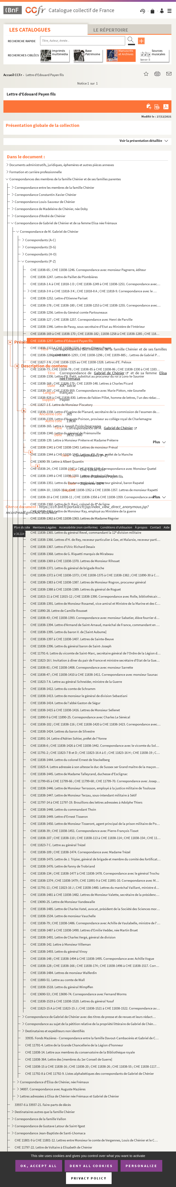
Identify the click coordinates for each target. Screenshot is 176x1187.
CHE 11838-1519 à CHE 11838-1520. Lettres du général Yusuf (72, 1001)
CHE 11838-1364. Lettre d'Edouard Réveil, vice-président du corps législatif (82, 525)
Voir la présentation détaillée (141, 140)
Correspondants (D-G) (40, 247)
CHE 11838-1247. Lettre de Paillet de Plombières (64, 277)
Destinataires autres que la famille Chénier (45, 1112)
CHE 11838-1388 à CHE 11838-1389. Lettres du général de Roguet (75, 589)
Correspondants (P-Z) (40, 261)
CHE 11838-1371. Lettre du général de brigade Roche (67, 568)
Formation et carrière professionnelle (35, 172)
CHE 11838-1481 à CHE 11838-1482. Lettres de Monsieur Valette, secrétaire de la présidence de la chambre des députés (95, 894)
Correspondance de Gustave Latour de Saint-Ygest (50, 1126)
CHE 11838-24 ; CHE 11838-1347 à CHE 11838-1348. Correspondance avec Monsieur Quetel (93, 468)
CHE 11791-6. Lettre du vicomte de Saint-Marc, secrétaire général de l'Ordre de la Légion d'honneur (95, 653)
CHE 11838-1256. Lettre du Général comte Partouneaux (68, 312)
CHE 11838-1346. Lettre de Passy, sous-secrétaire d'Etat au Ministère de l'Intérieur (87, 326)
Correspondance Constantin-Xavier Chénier (45, 194)
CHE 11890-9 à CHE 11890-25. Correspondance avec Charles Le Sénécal (80, 717)
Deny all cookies (91, 1165)
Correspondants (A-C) (40, 240)
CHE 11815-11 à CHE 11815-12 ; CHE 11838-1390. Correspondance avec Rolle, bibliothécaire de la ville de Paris (95, 596)
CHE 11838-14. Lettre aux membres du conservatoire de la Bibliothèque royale (80, 1052)
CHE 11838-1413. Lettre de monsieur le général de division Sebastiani (78, 696)
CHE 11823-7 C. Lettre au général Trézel (57, 845)
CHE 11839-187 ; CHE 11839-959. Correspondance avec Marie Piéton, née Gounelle (88, 390)
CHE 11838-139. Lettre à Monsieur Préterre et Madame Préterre (74, 440)
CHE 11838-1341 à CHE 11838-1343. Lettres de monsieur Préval (74, 447)
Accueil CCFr (12, 75)
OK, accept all (38, 1165)
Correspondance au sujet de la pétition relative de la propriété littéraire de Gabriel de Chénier (91, 1024)
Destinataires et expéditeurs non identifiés (55, 1031)
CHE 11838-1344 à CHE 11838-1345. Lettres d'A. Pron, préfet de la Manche (81, 454)
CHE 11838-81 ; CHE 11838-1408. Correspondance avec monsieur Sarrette (81, 667)
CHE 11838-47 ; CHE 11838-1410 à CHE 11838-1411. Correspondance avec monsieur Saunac (94, 674)
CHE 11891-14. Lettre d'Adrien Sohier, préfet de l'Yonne (68, 738)
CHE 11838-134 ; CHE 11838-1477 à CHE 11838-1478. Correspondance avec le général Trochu (94, 873)
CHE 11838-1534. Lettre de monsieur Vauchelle (63, 916)
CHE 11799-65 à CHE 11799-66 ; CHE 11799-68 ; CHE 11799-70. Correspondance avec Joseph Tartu (95, 781)
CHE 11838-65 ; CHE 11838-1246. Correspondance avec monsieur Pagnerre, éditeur (88, 270)
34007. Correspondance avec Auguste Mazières (53, 1089)
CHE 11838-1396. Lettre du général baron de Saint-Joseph (70, 646)
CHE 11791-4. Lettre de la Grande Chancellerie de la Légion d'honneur (74, 1045)
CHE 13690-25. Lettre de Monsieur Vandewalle (62, 902)
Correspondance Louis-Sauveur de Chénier (45, 202)
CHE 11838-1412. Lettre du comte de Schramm (62, 688)
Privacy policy (89, 1178)
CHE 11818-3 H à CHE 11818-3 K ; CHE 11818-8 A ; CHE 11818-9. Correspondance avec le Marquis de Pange (93, 291)
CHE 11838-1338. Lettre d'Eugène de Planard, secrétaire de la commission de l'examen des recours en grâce (95, 412)
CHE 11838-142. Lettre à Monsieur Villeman (60, 944)
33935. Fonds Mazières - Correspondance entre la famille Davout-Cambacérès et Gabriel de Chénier (92, 1038)
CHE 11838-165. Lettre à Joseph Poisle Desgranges (65, 426)
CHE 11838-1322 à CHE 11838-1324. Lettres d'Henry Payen (70, 348)
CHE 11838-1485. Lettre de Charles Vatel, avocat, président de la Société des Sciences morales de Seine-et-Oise (95, 909)
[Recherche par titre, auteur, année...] (82, 40)
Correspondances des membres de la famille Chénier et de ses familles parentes (65, 179)
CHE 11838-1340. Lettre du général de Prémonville (65, 433)
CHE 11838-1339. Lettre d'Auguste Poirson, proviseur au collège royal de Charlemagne (90, 419)
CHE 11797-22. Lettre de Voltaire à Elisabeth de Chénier (53, 1147)
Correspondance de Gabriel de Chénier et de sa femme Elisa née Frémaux (66, 223)
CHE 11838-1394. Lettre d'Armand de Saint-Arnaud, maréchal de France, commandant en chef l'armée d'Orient (95, 625)
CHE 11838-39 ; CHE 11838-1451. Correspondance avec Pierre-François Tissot (84, 831)
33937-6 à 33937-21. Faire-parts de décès (43, 1104)
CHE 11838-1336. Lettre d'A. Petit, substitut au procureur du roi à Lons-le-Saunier (87, 376)
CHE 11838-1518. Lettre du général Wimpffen (61, 987)
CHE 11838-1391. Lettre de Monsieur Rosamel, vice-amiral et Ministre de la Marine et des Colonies (95, 603)
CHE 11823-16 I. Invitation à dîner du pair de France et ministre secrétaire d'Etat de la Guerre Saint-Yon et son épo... (95, 660)
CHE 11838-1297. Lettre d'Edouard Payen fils (61, 341)
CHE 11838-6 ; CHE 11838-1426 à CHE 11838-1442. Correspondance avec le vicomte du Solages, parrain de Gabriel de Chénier (95, 745)
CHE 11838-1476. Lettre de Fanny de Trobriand (62, 866)
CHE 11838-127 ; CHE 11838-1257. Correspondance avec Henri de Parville (81, 319)
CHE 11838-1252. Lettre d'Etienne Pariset (59, 298)
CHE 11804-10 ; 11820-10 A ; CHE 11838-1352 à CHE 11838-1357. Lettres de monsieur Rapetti (94, 490)
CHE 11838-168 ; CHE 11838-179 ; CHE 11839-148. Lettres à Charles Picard (81, 383)
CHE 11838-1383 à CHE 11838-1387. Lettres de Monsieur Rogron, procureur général (88, 582)
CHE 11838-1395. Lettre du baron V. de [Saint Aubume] (68, 632)
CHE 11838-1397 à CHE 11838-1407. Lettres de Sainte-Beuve (72, 639)
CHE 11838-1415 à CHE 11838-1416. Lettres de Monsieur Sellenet (75, 710)
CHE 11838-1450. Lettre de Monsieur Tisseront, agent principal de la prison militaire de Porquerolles (95, 823)
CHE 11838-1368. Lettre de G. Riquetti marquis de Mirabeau (71, 554)
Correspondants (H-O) (41, 254)
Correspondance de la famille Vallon (40, 1119)
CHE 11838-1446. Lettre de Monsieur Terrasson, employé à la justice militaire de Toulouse (92, 788)
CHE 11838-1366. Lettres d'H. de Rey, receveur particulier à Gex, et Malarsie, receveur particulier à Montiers (95, 539)
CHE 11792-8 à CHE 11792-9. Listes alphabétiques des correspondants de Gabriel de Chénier (89, 1073)
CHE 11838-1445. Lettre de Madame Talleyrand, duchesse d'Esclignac (79, 774)
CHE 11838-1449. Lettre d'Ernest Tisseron (59, 816)
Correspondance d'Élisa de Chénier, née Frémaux (54, 1082)
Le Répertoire (110, 30)
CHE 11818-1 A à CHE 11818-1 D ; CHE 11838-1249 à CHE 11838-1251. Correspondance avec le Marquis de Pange (95, 284)
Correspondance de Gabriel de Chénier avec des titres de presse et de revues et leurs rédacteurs (91, 1017)
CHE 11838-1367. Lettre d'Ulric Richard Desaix (62, 546)
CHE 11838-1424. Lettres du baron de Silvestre (62, 731)
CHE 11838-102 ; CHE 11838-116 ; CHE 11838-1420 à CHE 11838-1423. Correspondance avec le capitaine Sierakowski (95, 724)
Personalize (141, 1165)
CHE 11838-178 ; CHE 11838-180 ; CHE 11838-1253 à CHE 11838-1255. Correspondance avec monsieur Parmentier (95, 305)
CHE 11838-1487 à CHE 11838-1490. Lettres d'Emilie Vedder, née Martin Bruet (84, 930)
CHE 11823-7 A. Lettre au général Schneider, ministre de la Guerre (76, 681)
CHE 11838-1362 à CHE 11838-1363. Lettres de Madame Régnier (74, 518)
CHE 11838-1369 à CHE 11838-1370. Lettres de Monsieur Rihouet (75, 561)
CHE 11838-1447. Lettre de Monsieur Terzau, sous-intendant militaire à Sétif (83, 795)
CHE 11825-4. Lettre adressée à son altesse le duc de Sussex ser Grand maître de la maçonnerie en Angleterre (95, 767)
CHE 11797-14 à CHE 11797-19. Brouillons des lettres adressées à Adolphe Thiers (86, 802)
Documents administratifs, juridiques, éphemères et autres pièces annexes (61, 165)
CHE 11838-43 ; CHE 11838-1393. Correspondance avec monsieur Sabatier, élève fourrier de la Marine (95, 617)
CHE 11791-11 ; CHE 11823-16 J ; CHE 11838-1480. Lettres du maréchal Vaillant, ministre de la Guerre (95, 887)
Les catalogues (29, 29)
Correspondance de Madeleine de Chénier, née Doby (51, 209)
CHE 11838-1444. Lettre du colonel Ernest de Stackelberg (70, 760)
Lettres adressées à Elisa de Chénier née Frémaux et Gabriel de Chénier (69, 1096)
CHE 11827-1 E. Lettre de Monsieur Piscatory (61, 404)
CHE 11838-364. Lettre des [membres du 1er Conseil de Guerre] (68, 1059)
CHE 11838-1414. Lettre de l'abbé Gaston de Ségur (65, 703)
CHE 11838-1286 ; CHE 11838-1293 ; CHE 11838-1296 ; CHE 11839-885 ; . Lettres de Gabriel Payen (95, 355)
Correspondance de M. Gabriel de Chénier (49, 231)
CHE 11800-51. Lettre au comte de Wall (57, 980)
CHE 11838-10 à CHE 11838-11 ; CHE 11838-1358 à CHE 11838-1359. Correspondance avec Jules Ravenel (95, 497)
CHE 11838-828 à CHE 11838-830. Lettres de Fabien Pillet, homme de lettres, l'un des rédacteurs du (95, 397)
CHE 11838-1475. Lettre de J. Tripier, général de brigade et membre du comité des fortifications (95, 859)
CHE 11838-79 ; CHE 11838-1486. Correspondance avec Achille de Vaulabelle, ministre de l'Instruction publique (95, 923)
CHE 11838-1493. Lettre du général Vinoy (58, 951)
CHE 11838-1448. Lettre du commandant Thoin (63, 809)
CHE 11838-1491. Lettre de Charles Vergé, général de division (73, 937)
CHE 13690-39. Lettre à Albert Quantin (57, 461)
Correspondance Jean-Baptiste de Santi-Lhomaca (50, 1133)
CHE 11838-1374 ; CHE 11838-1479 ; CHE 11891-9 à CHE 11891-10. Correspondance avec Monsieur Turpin (95, 880)
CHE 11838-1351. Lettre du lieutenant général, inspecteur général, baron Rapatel (87, 483)
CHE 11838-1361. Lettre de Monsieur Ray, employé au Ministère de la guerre (83, 511)
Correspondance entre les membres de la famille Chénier (54, 187)
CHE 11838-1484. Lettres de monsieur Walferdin (63, 973)
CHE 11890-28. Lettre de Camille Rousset (59, 610)
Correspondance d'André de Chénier (40, 216)
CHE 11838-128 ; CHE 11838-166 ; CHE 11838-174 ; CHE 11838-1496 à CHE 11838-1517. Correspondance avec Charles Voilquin (95, 965)
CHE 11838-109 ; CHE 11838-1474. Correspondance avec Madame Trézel (80, 852)
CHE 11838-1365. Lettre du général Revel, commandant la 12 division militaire (85, 532)
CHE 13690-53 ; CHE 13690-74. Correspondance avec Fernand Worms (78, 994)
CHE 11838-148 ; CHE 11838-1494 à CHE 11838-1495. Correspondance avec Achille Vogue (92, 958)
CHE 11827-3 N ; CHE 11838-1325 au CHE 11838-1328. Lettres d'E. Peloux (80, 362)
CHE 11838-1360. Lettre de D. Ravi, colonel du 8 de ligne (70, 504)
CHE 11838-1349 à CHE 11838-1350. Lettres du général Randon (74, 475)
